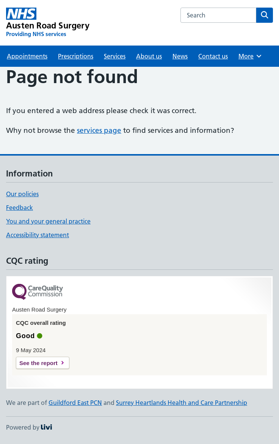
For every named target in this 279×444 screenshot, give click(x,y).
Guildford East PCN (75, 402)
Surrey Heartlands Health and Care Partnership (181, 402)
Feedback (19, 207)
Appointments (27, 56)
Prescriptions (75, 56)
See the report (38, 363)
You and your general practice (48, 221)
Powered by (29, 427)
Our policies (22, 194)
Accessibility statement (37, 235)
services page (99, 130)
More (250, 56)
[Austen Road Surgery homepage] (47, 23)
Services (114, 56)
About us (149, 56)
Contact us (213, 56)
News (180, 56)
